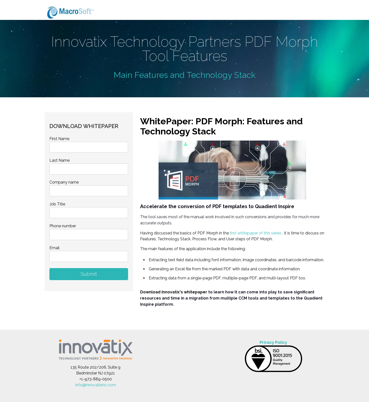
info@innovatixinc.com (95, 385)
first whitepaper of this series (255, 233)
